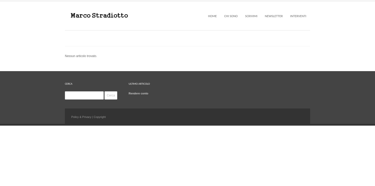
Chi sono (231, 16)
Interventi (298, 16)
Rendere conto (138, 93)
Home (212, 16)
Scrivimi (251, 16)
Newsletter (274, 16)
